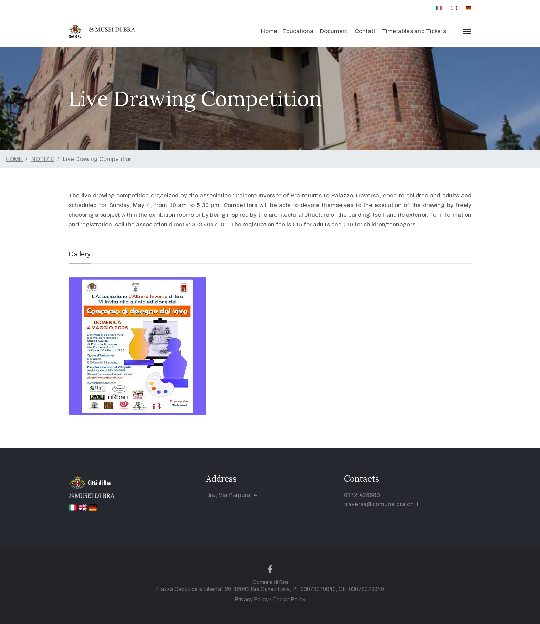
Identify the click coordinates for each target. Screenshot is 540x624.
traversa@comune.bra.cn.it (381, 504)
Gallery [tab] (80, 254)
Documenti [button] (335, 31)
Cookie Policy (288, 599)
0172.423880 (362, 495)
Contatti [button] (366, 31)
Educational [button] (298, 31)
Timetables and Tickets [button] (414, 31)
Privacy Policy (252, 599)
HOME (14, 159)
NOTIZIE (42, 159)
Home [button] (269, 31)
